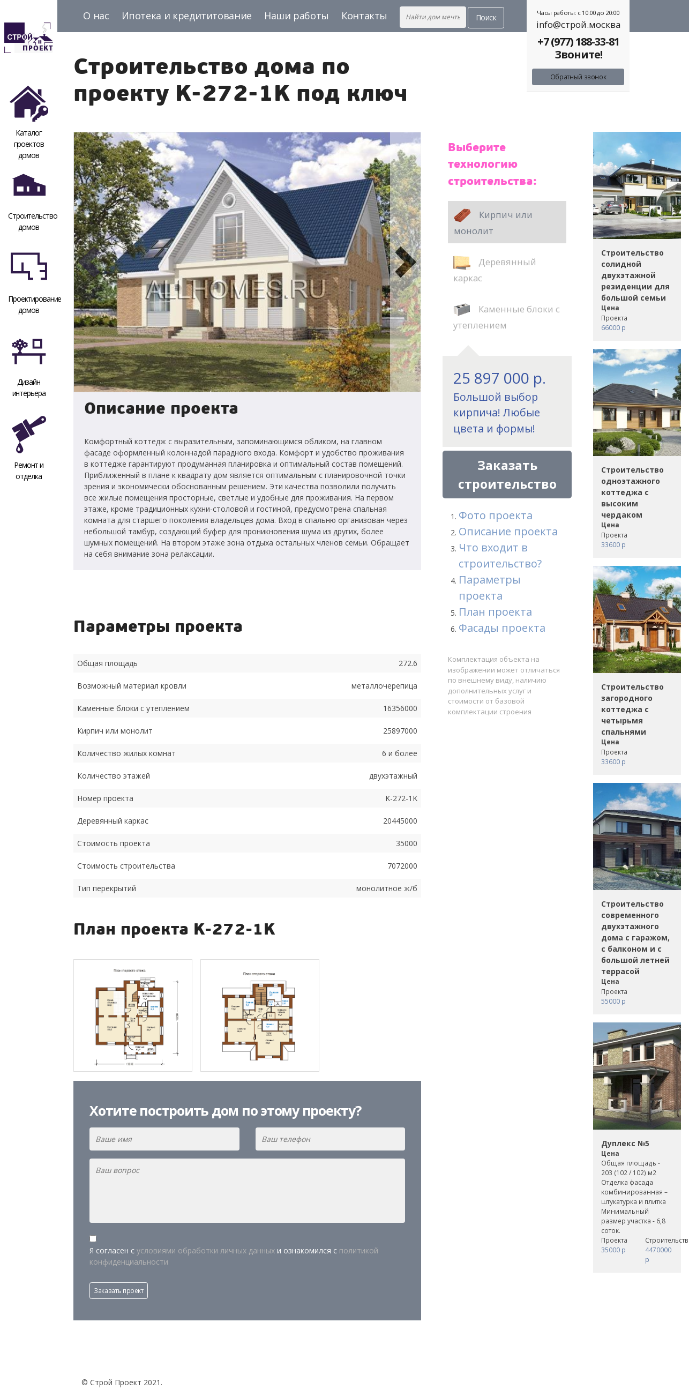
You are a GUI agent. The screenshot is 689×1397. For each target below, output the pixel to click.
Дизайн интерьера (28, 365)
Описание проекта (508, 531)
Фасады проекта (502, 628)
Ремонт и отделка (28, 448)
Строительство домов (32, 199)
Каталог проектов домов (28, 120)
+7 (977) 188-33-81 (578, 41)
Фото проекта (496, 515)
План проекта (495, 611)
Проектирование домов (32, 282)
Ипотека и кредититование (187, 15)
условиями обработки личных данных (206, 1250)
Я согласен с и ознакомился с (233, 1256)
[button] (88, 262)
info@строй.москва (578, 24)
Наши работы (296, 15)
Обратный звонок (578, 76)
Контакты (364, 15)
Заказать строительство (507, 474)
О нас (96, 15)
